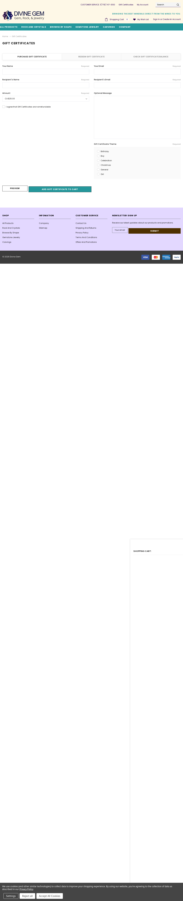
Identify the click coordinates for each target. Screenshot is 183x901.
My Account (142, 4)
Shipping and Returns (86, 227)
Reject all (27, 896)
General (104, 169)
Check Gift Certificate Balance (150, 56)
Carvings (109, 26)
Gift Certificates (126, 4)
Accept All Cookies (49, 896)
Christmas (106, 164)
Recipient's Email (137, 79)
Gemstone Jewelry (87, 26)
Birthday (105, 150)
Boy (102, 155)
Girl (102, 173)
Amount (45, 92)
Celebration (106, 160)
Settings (11, 896)
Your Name (45, 65)
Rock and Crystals (33, 26)
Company (125, 26)
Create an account (172, 19)
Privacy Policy (82, 231)
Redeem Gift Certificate (91, 56)
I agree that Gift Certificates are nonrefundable (28, 106)
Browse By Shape (60, 26)
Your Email (137, 65)
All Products (8, 222)
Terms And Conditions (86, 236)
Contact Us (81, 222)
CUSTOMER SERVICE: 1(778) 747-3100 (98, 4)
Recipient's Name (45, 79)
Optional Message (103, 92)
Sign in (156, 19)
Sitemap (43, 227)
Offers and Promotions (86, 241)
